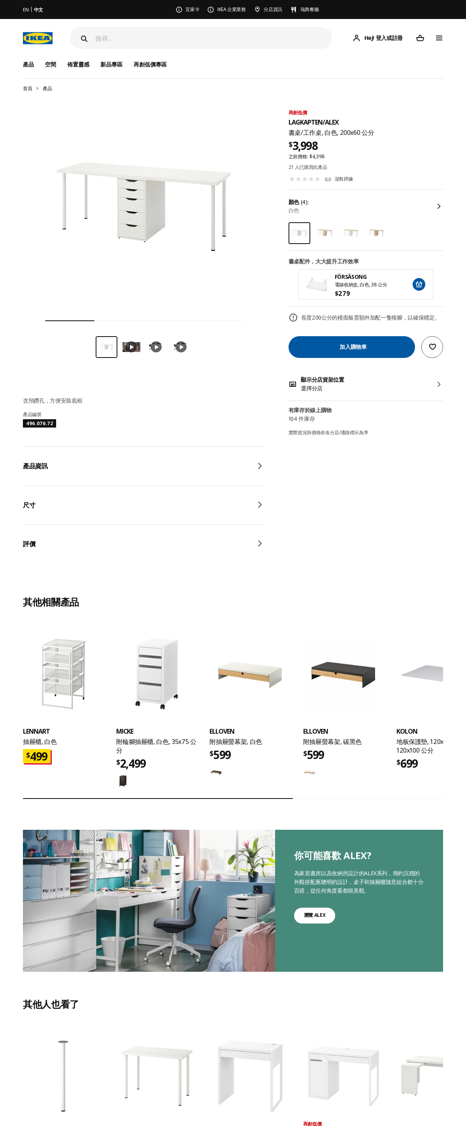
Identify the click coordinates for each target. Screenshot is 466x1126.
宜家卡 (192, 9)
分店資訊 (273, 9)
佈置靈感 (78, 64)
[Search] (83, 39)
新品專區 (111, 64)
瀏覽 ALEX (315, 915)
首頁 (27, 88)
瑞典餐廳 (309, 9)
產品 (47, 88)
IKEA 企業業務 (231, 9)
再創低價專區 (150, 64)
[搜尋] (213, 38)
